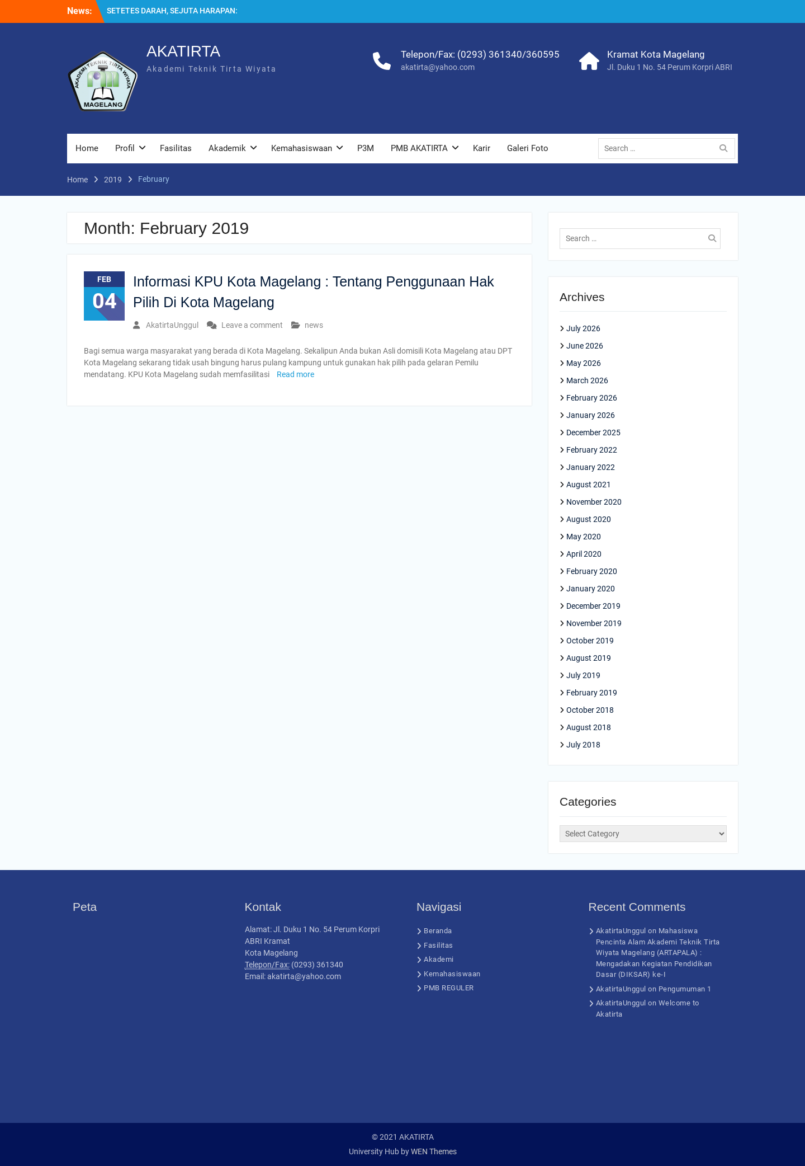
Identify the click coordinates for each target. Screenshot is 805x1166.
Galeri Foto (527, 148)
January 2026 (590, 415)
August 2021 (588, 484)
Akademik (227, 148)
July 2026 (583, 328)
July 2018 (583, 744)
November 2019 (594, 623)
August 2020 (588, 519)
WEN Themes (434, 1151)
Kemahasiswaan (301, 148)
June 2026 (584, 345)
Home (86, 148)
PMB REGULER (449, 988)
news (314, 325)
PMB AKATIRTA (419, 148)
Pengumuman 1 (685, 989)
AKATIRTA (183, 51)
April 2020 (584, 553)
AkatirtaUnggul (172, 325)
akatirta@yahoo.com (438, 67)
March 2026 (587, 380)
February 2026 (591, 397)
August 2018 (588, 727)
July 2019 (583, 675)
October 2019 (590, 640)
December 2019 (593, 605)
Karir (481, 148)
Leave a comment (252, 325)
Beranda (438, 931)
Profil (125, 148)
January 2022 (590, 467)
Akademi (439, 959)
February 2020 (591, 571)
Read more (295, 374)
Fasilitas (176, 148)
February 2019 (591, 692)
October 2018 (590, 710)
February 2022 (591, 449)
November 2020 (594, 501)
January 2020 (590, 588)
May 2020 (583, 536)
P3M (365, 148)
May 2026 (583, 363)
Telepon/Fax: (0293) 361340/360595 (480, 54)
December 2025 (593, 432)
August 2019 (588, 657)
